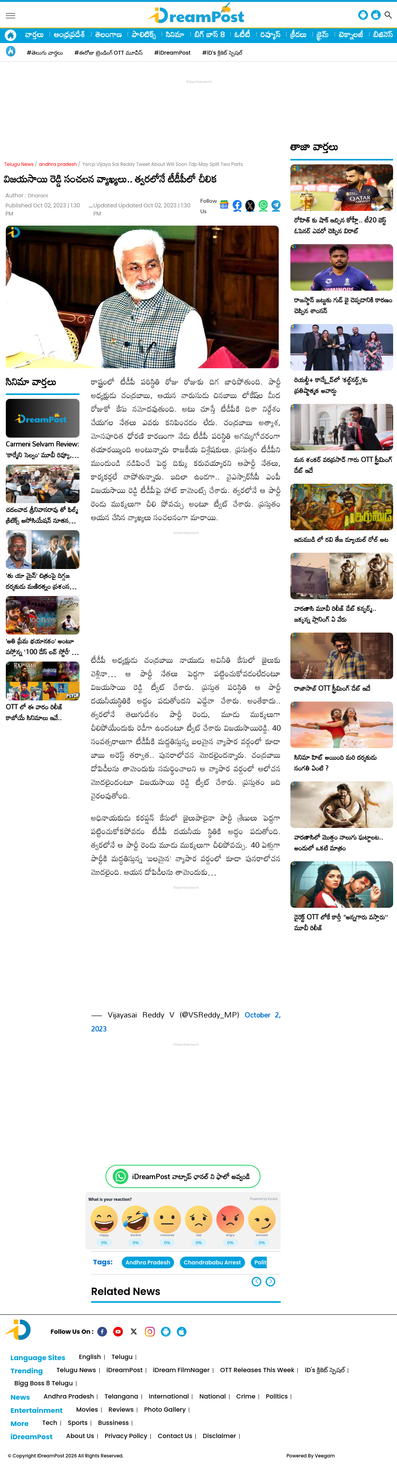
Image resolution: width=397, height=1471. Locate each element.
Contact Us (175, 1436)
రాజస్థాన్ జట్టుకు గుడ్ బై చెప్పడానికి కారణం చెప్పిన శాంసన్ (343, 305)
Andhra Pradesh (148, 1262)
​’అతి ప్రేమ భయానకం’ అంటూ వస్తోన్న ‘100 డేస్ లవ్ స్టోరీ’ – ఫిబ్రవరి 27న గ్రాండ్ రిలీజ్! (41, 646)
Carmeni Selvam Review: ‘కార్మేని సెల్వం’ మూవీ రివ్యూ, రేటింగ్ (42, 449)
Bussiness (113, 1423)
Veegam (325, 1455)
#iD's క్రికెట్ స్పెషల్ (222, 53)
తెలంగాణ (108, 34)
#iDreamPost (172, 53)
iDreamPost (125, 1370)
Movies (87, 1409)
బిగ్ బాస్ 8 (209, 34)
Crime (245, 1396)
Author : (26, 195)
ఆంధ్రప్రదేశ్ (69, 34)
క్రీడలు (298, 34)
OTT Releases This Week (257, 1370)
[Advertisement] (198, 103)
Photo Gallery (165, 1409)
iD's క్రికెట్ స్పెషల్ (324, 1370)
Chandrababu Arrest (212, 1262)
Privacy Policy (126, 1436)
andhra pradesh (58, 164)
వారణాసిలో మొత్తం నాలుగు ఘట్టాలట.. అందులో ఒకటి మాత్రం (338, 842)
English (90, 1357)
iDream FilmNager (181, 1370)
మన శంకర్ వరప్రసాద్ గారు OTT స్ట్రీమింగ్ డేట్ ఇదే (343, 465)
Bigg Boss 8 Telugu (43, 1383)
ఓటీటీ (242, 34)
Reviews (121, 1409)
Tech (49, 1423)
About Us (80, 1436)
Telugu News (19, 164)
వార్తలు (34, 34)
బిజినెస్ (383, 34)
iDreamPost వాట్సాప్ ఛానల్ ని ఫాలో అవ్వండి (191, 1176)
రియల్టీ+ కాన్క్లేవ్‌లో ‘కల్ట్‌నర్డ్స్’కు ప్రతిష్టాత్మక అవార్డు (331, 385)
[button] (270, 1281)
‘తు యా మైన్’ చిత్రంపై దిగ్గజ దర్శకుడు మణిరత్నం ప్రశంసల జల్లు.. (39, 581)
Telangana (121, 1396)
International (169, 1396)
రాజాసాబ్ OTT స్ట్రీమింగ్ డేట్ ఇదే (332, 688)
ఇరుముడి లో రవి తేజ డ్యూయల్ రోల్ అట (341, 539)
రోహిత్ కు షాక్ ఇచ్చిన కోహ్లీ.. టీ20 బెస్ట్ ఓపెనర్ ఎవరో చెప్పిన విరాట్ (340, 225)
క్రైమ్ (323, 34)
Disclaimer (219, 1436)
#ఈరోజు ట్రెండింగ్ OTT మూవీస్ (108, 53)
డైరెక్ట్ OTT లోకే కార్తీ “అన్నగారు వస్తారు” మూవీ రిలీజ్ (341, 922)
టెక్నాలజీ (351, 34)
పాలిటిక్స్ (144, 34)
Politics (277, 1396)
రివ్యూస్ (270, 34)
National (212, 1396)
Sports (78, 1423)
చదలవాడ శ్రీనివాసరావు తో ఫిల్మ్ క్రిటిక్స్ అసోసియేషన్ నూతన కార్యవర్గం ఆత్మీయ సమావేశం (42, 515)
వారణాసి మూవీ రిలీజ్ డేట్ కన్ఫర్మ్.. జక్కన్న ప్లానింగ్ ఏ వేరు (335, 614)
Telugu (122, 1357)
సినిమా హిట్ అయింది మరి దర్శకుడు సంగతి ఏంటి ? (335, 762)
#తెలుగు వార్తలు (45, 53)
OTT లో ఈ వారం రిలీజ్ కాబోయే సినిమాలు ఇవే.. (34, 712)
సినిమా (175, 34)
